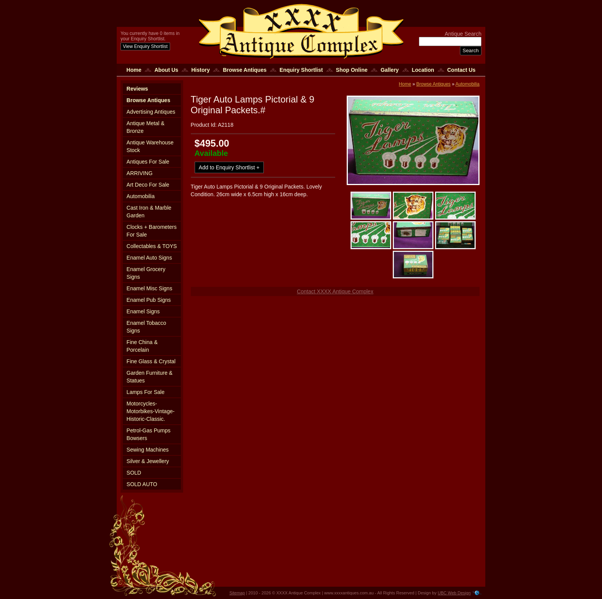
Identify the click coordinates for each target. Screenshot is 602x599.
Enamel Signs (143, 311)
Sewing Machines (148, 450)
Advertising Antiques (151, 112)
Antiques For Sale (148, 162)
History (200, 70)
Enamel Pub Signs (149, 300)
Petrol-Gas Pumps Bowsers (148, 434)
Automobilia (141, 196)
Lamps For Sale (146, 392)
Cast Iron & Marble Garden (149, 211)
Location (423, 70)
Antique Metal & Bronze (146, 127)
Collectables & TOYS (152, 246)
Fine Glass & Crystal (151, 361)
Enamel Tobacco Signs (146, 327)
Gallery (389, 70)
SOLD (134, 473)
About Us (166, 70)
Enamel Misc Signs (149, 288)
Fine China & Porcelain (142, 346)
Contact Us (461, 70)
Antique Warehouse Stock (150, 146)
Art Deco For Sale (148, 185)
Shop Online (351, 70)
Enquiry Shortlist (301, 70)
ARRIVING (140, 173)
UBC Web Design (454, 593)
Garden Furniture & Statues (150, 377)
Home (133, 70)
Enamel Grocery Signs (146, 273)
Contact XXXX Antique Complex (335, 291)
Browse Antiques (244, 70)
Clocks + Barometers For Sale (152, 231)
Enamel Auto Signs (149, 258)
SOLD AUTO (142, 484)
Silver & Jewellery (148, 461)
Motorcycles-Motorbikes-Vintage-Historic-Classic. (151, 411)
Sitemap (237, 593)
